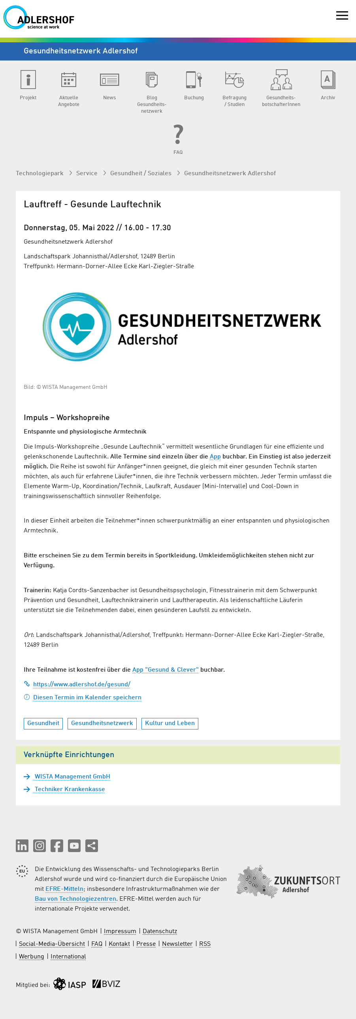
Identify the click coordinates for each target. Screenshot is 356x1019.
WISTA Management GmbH (71, 777)
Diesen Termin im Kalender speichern (82, 698)
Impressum (120, 931)
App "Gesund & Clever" (165, 670)
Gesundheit (43, 723)
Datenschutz (160, 931)
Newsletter (177, 944)
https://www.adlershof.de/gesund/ (77, 685)
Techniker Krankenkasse (69, 789)
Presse (146, 944)
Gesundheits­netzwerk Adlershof (230, 173)
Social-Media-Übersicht (52, 944)
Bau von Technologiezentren (75, 899)
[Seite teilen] (91, 845)
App (215, 457)
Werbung (31, 957)
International (68, 957)
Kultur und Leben (170, 723)
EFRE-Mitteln (64, 889)
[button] (22, 845)
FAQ (96, 944)
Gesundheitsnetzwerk (102, 723)
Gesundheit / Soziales (141, 173)
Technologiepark (40, 173)
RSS (205, 944)
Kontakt (119, 944)
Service (87, 173)
